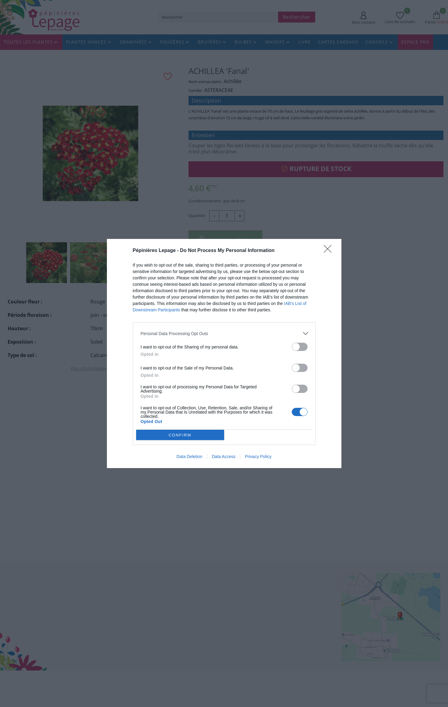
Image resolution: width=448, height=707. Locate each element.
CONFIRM (180, 434)
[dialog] (224, 353)
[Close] (329, 251)
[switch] (300, 347)
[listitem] (224, 333)
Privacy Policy (258, 456)
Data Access (223, 456)
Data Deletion (190, 456)
